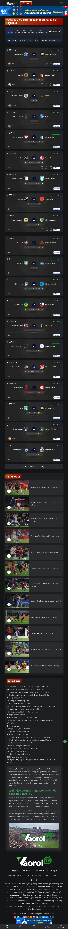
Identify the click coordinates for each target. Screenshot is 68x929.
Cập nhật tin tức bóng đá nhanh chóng (21, 743)
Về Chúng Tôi (52, 871)
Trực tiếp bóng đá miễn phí (17, 698)
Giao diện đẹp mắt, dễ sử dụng (18, 703)
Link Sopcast (39, 871)
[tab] (10, 31)
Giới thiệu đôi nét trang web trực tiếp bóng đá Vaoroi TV (27, 686)
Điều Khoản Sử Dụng (15, 875)
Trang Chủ (14, 871)
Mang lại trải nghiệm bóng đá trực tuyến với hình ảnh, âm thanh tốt (31, 706)
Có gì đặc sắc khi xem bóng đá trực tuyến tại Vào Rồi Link (28, 692)
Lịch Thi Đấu (26, 871)
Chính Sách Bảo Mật (34, 875)
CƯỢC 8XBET (26, 3)
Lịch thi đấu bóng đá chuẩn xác (18, 746)
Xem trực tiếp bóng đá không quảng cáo (22, 717)
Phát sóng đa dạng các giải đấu (18, 701)
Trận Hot (26, 40)
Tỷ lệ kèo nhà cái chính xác (17, 757)
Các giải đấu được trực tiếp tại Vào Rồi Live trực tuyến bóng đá (30, 720)
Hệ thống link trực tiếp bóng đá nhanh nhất (22, 712)
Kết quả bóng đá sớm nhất (16, 751)
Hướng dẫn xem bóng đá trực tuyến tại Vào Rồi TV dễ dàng (28, 737)
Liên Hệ (34, 880)
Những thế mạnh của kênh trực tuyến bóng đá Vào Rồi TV (28, 695)
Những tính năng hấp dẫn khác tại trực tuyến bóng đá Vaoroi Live (30, 740)
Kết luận (10, 762)
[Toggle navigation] (61, 3)
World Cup (11, 723)
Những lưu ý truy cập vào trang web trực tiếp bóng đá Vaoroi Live (31, 760)
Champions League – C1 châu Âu (19, 729)
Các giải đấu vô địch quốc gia (18, 732)
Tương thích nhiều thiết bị (16, 715)
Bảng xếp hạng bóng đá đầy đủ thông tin (22, 748)
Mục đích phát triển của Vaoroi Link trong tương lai (25, 689)
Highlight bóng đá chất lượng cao (19, 754)
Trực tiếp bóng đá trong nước (17, 734)
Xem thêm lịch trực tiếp (34, 467)
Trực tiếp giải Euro (13, 726)
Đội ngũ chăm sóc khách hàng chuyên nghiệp (24, 709)
